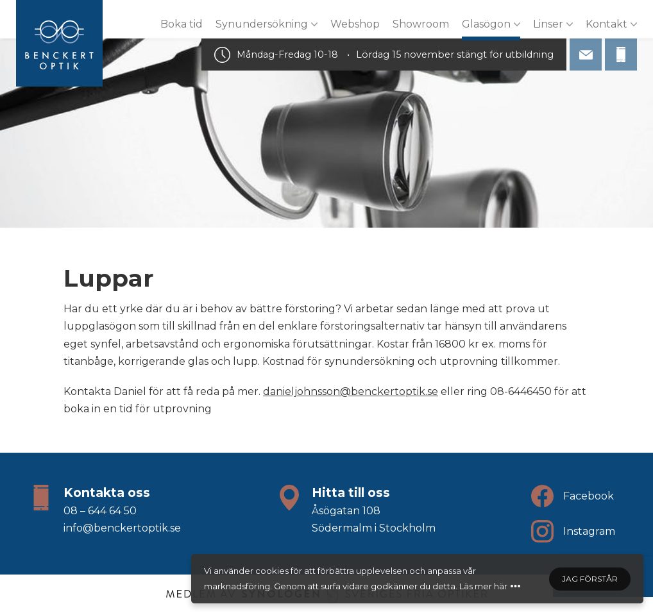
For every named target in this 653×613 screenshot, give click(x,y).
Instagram (589, 531)
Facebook (588, 496)
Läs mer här (483, 586)
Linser (548, 24)
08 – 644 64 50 (100, 511)
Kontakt (606, 24)
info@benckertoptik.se (122, 528)
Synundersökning (262, 24)
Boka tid (181, 24)
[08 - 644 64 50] (621, 54)
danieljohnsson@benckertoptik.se (350, 391)
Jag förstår (590, 579)
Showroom (421, 24)
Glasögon (486, 24)
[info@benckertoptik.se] (586, 54)
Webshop (355, 24)
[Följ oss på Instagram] (542, 531)
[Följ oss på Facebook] (542, 496)
